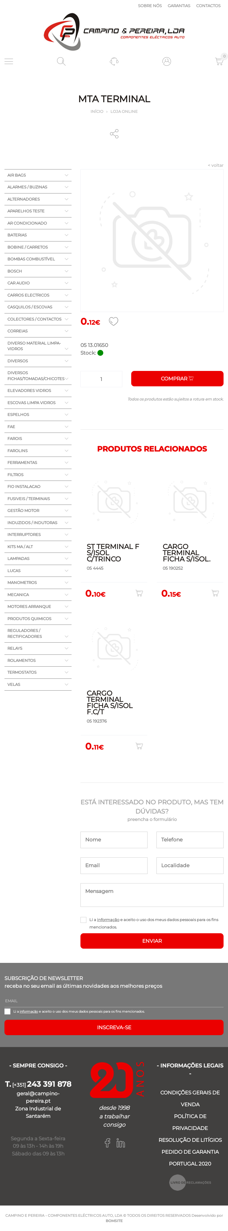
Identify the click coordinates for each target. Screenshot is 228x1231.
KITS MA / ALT (20, 546)
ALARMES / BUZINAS (27, 187)
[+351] (38, 1085)
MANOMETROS (22, 582)
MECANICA (18, 594)
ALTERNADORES (23, 199)
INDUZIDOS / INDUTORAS (32, 522)
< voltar (216, 165)
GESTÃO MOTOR (23, 510)
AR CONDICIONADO (27, 223)
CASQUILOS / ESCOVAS (29, 307)
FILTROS (15, 474)
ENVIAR (152, 941)
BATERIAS (17, 235)
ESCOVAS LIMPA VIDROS (31, 402)
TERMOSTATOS (22, 672)
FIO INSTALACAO (23, 486)
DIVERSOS (17, 360)
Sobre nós (150, 5)
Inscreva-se (114, 1027)
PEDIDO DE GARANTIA (190, 1152)
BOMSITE (114, 1221)
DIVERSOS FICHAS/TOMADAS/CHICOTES (35, 375)
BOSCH (14, 271)
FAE (11, 426)
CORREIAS (17, 331)
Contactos (208, 5)
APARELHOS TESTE (26, 211)
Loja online (124, 111)
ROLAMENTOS (21, 660)
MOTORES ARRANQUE (29, 606)
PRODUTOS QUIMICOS (29, 618)
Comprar (177, 379)
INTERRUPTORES (24, 534)
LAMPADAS (18, 558)
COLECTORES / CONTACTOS (34, 319)
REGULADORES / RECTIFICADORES (24, 633)
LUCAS (13, 570)
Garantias (179, 5)
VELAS (13, 684)
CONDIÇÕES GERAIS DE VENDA (190, 1098)
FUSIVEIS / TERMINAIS (28, 498)
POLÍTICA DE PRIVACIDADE (190, 1122)
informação (108, 919)
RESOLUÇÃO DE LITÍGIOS (190, 1140)
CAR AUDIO (18, 283)
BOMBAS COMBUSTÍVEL (31, 259)
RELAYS (14, 648)
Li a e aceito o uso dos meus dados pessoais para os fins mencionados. (153, 923)
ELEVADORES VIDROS (29, 390)
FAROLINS (17, 450)
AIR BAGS (16, 175)
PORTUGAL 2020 (190, 1164)
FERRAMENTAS (22, 462)
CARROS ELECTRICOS (28, 295)
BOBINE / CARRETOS (27, 247)
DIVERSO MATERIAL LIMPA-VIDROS (34, 346)
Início (97, 111)
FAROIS (14, 438)
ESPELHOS (18, 414)
